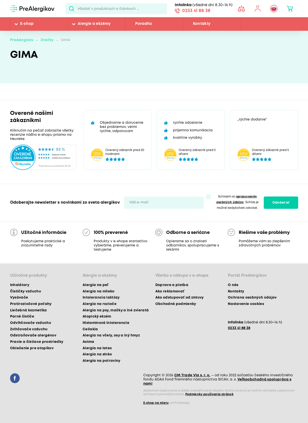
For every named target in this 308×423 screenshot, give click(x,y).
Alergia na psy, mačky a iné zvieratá (116, 310)
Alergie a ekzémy (94, 24)
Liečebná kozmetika (28, 310)
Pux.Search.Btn (72, 9)
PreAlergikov (22, 40)
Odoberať (281, 202)
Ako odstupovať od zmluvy (179, 297)
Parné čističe (22, 316)
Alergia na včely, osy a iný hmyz (111, 335)
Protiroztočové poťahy (31, 303)
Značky (47, 40)
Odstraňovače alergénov (33, 335)
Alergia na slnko (97, 354)
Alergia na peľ (95, 285)
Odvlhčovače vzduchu (30, 322)
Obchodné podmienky (175, 303)
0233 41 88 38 (196, 11)
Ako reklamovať (170, 291)
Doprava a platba (171, 285)
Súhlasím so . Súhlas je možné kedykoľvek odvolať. (237, 202)
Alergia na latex (97, 348)
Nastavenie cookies (246, 303)
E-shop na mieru (156, 403)
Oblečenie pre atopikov (32, 348)
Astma (88, 341)
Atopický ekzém (97, 316)
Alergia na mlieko (99, 291)
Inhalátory (19, 285)
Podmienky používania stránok (209, 394)
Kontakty (202, 24)
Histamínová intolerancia (106, 322)
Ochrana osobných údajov (252, 297)
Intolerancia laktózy (101, 297)
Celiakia (90, 329)
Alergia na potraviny (101, 360)
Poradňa (143, 24)
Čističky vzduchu (25, 291)
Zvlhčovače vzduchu (29, 329)
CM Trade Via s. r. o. (192, 375)
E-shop (27, 24)
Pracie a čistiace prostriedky (36, 341)
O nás (233, 285)
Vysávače (19, 297)
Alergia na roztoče (100, 303)
